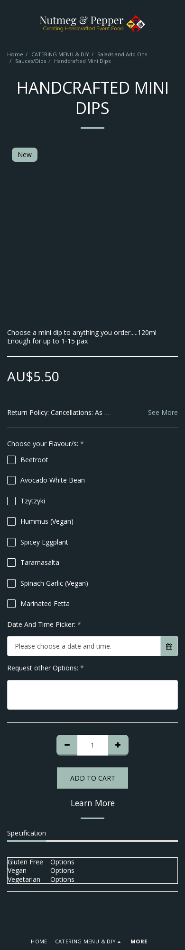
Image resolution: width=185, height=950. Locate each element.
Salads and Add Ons (122, 54)
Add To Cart (92, 778)
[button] (10, 23)
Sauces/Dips (30, 60)
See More (163, 412)
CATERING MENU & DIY (60, 54)
